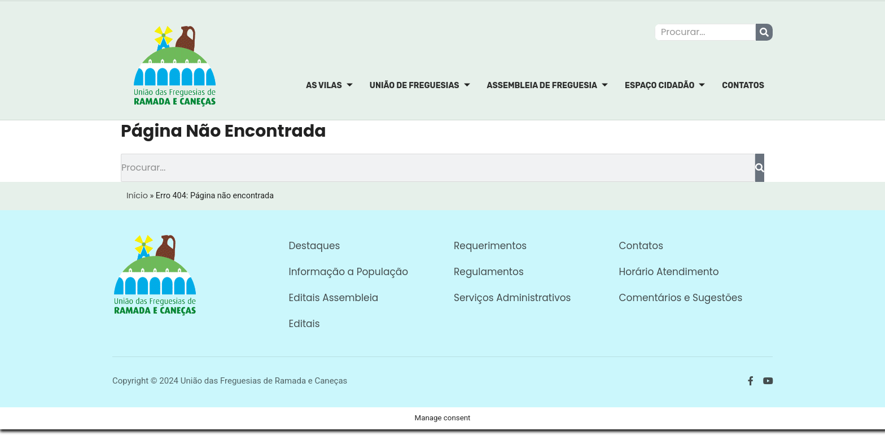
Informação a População (349, 272)
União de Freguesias (420, 86)
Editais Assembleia (334, 297)
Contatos (743, 85)
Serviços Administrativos (512, 297)
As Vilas (329, 86)
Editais (304, 323)
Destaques (314, 246)
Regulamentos (489, 272)
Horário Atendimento (669, 272)
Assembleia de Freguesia (547, 86)
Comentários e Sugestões (681, 297)
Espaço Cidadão (665, 86)
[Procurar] (764, 32)
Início (137, 195)
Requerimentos (490, 246)
